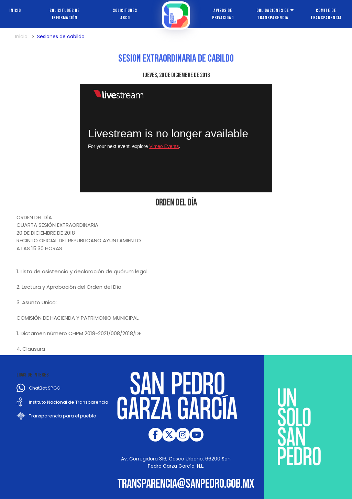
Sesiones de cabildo (61, 36)
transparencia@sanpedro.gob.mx (185, 484)
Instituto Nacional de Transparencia (68, 402)
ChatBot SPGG (44, 388)
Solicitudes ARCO (125, 14)
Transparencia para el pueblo (62, 416)
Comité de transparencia (326, 14)
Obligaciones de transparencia (272, 14)
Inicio (15, 10)
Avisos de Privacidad (223, 14)
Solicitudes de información (65, 14)
